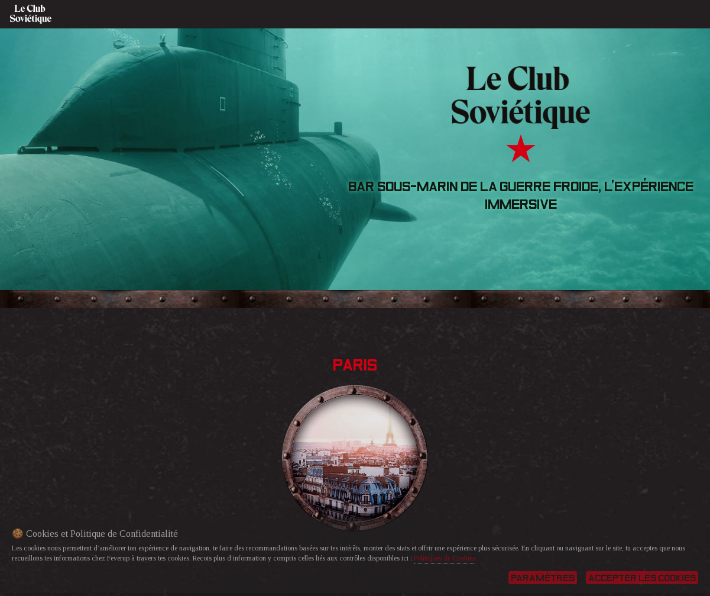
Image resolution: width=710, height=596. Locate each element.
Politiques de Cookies (444, 558)
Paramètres (543, 578)
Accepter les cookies (642, 578)
